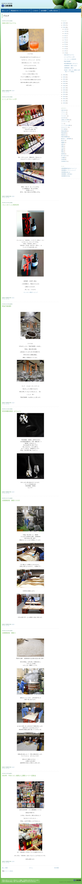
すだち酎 (63, 129)
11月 (65, 31)
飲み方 (63, 140)
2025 (64, 25)
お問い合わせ (53, 10)
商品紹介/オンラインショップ (20, 10)
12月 (65, 29)
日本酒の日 (64, 161)
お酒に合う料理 (65, 119)
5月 (65, 44)
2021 (64, 79)
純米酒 (63, 153)
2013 (64, 96)
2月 (65, 50)
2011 (64, 100)
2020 (64, 81)
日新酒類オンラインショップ (68, 170)
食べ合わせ (64, 155)
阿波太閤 (63, 133)
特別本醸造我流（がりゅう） (12, 411)
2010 (64, 103)
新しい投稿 (5, 867)
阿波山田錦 (64, 131)
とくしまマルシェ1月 (10, 99)
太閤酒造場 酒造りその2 (11, 500)
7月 (65, 40)
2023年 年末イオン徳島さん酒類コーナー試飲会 (19, 775)
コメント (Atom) (9, 871)
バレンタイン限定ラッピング (30, 292)
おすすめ (7, 91)
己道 (62, 148)
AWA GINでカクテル (9, 23)
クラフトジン (64, 121)
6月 (65, 42)
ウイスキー (64, 116)
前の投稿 (56, 867)
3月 (65, 48)
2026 (64, 23)
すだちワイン (64, 127)
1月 (65, 53)
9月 (65, 35)
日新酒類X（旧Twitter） (67, 174)
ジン (62, 123)
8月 (65, 37)
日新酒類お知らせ (65, 172)
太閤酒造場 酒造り (9, 633)
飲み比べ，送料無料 (66, 138)
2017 (64, 87)
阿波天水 (63, 134)
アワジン (63, 112)
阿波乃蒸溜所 (6, 306)
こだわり (35, 10)
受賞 (62, 151)
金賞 (62, 144)
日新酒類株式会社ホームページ (69, 168)
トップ (5, 11)
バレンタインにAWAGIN (11, 205)
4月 (65, 46)
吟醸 (62, 146)
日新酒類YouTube (65, 176)
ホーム (31, 867)
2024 (64, 27)
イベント (63, 114)
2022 (64, 77)
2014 (64, 94)
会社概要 (44, 10)
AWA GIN (63, 110)
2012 (64, 98)
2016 (64, 90)
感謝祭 (63, 142)
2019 (64, 83)
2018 (64, 85)
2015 (64, 92)
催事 (62, 150)
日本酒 (63, 159)
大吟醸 (63, 157)
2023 (64, 74)
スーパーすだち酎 (65, 125)
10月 (65, 33)
